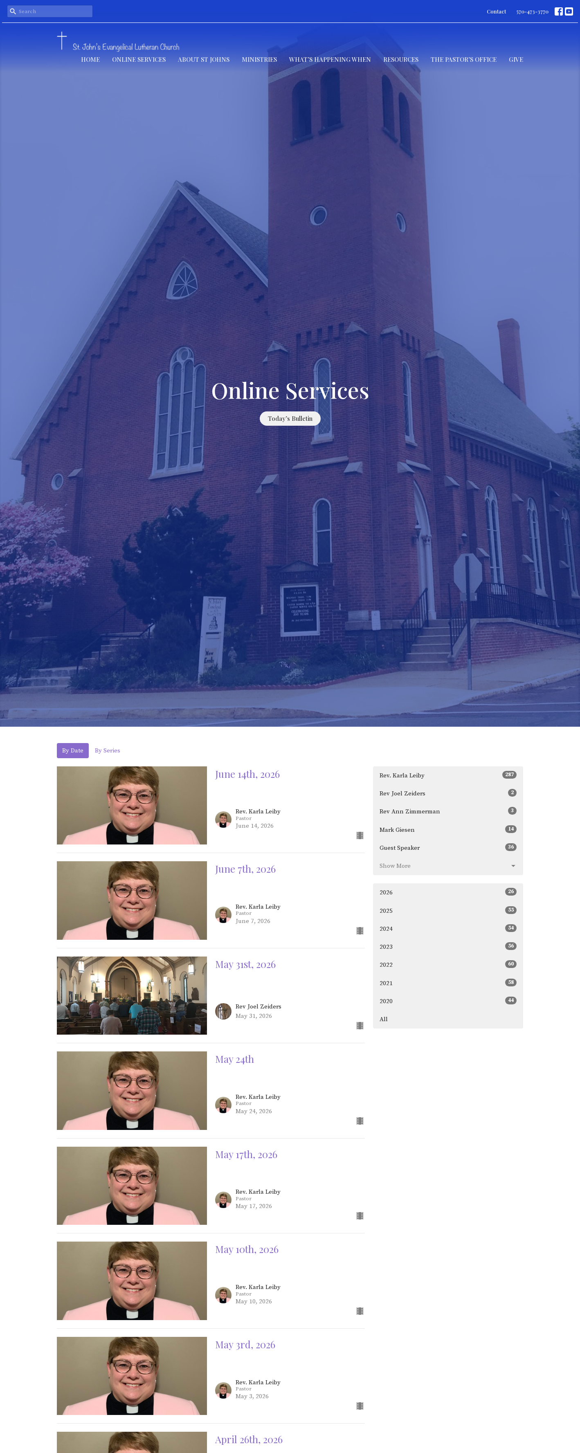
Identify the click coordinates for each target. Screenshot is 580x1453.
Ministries (259, 59)
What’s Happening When (330, 59)
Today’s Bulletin (290, 418)
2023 (448, 946)
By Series (107, 751)
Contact (496, 11)
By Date (72, 751)
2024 (448, 928)
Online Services (139, 59)
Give (516, 59)
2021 (448, 983)
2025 (448, 910)
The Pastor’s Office (464, 59)
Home (90, 59)
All (384, 1019)
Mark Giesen (448, 829)
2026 (448, 892)
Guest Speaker (448, 847)
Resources (400, 59)
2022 (448, 964)
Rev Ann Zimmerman (448, 811)
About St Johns (203, 59)
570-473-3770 (532, 11)
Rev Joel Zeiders (448, 793)
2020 (448, 1001)
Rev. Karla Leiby (448, 775)
